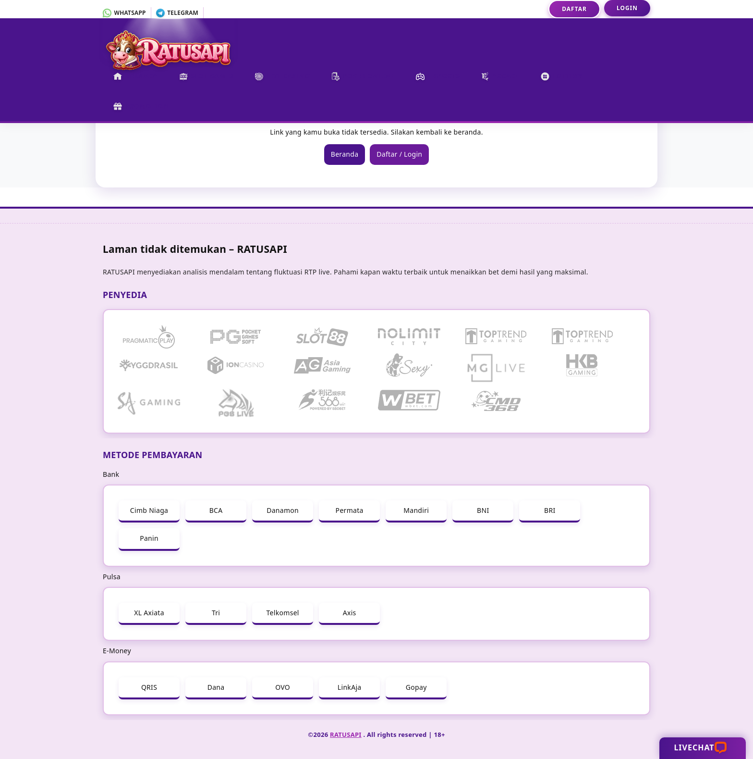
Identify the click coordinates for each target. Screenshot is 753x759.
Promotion (141, 106)
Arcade (500, 76)
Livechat (701, 748)
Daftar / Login (399, 154)
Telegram (177, 13)
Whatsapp (124, 13)
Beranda (135, 76)
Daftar (574, 9)
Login (627, 8)
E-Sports (438, 76)
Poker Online (363, 76)
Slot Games (206, 76)
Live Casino (282, 76)
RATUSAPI (346, 734)
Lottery (561, 76)
